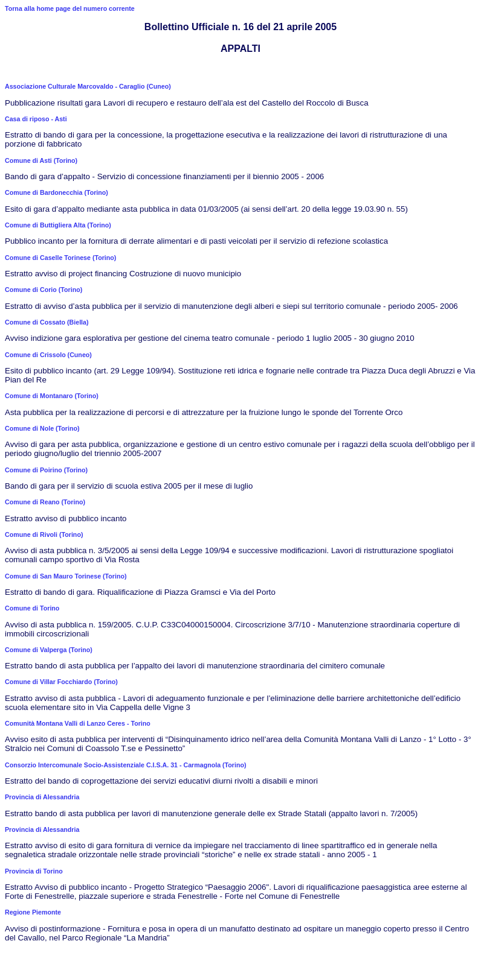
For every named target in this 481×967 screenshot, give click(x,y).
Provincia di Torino (34, 871)
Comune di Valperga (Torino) (48, 649)
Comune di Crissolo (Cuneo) (48, 354)
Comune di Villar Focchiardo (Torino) (61, 681)
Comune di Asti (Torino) (41, 160)
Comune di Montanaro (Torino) (51, 395)
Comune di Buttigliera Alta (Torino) (58, 225)
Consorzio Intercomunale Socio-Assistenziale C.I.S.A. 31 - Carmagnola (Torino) (125, 765)
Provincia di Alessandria (42, 797)
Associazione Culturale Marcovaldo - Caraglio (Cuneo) (88, 86)
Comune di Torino (32, 608)
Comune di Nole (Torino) (42, 428)
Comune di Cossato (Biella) (47, 322)
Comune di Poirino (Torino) (46, 470)
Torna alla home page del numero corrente (70, 8)
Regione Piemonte (33, 912)
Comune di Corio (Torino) (43, 289)
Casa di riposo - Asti (36, 118)
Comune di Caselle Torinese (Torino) (60, 257)
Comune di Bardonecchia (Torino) (56, 192)
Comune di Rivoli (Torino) (44, 534)
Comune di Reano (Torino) (45, 502)
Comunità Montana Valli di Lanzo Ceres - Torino (77, 723)
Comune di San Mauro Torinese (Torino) (66, 576)
